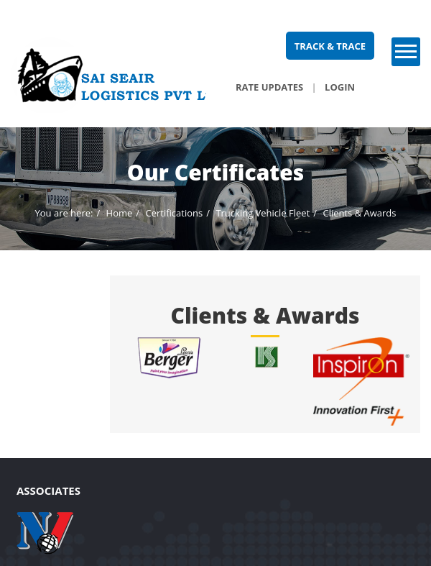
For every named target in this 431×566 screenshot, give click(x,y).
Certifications (174, 212)
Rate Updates (269, 87)
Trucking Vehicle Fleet (263, 212)
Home (119, 212)
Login (340, 87)
